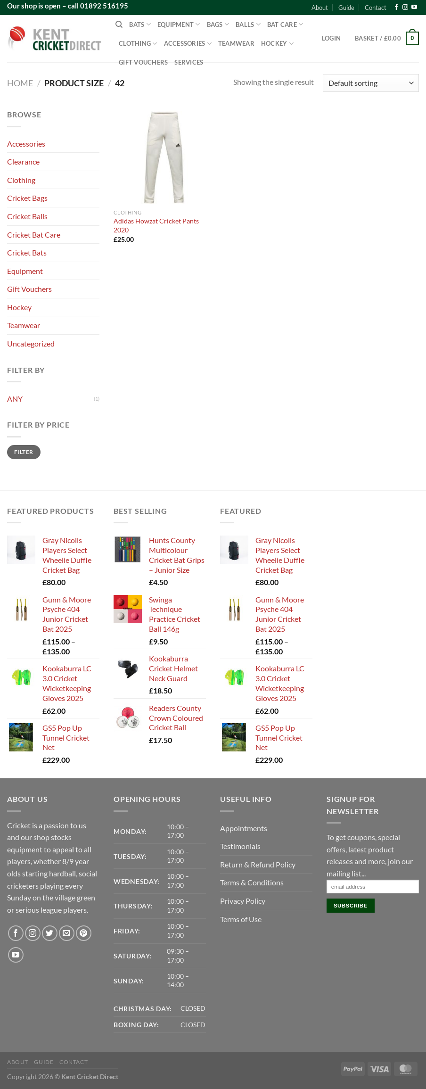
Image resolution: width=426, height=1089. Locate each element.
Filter (23, 451)
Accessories (188, 43)
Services (188, 62)
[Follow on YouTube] (414, 7)
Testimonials (240, 846)
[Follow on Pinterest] (83, 933)
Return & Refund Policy (257, 864)
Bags (218, 24)
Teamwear (236, 43)
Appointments (243, 828)
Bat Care (285, 24)
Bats (139, 24)
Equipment (178, 24)
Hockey (277, 43)
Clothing (138, 43)
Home (20, 83)
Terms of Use (241, 919)
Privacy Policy (242, 900)
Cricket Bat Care (33, 234)
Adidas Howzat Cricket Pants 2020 (156, 225)
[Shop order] (371, 83)
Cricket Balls (27, 216)
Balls (248, 24)
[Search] (119, 24)
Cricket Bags (27, 197)
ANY (15, 398)
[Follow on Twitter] (49, 933)
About (319, 7)
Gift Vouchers (143, 62)
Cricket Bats (27, 252)
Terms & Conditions (252, 882)
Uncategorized (31, 343)
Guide (346, 7)
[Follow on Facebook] (396, 7)
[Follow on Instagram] (405, 7)
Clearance (23, 161)
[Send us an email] (66, 933)
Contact (375, 7)
